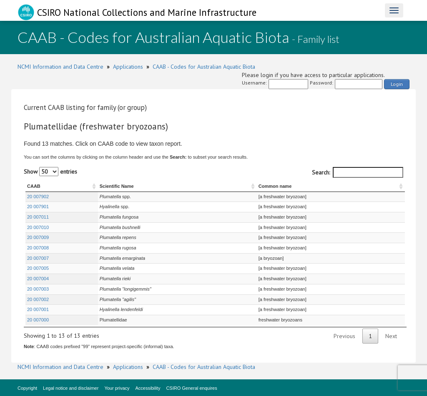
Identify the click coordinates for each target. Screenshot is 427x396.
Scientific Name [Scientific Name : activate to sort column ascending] (117, 186)
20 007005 (38, 268)
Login (397, 84)
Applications (128, 66)
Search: (357, 172)
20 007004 (38, 278)
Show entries (50, 171)
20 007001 (38, 309)
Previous (344, 336)
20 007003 (38, 288)
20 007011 (38, 216)
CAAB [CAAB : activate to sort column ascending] (33, 186)
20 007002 (38, 299)
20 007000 (38, 319)
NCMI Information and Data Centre (60, 66)
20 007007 (38, 258)
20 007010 (38, 227)
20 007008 (38, 247)
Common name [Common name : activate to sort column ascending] (275, 186)
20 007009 (38, 237)
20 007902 (38, 196)
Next (391, 336)
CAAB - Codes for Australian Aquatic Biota (204, 66)
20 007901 (38, 206)
